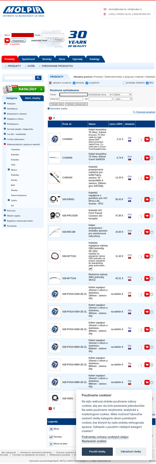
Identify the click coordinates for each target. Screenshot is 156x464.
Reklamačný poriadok (59, 455)
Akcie (62, 59)
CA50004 (67, 139)
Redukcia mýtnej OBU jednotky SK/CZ (97, 277)
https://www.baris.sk (101, 461)
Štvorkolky (12, 226)
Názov (93, 124)
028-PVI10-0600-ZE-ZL (74, 347)
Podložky (15, 175)
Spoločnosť (28, 59)
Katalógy (95, 59)
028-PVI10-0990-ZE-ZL (74, 382)
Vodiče (14, 200)
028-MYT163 (69, 256)
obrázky (80, 82)
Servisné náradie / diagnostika (20, 129)
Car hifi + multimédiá (16, 134)
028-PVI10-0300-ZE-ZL (74, 311)
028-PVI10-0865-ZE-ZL (74, 364)
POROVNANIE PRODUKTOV (57, 66)
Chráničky (15, 149)
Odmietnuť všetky (131, 451)
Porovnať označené (144, 112)
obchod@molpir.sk (117, 9)
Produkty (10, 59)
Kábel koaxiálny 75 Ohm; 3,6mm (97, 131)
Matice (14, 170)
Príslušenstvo (13, 124)
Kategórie (11, 98)
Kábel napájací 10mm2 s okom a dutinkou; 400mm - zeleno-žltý (98, 328)
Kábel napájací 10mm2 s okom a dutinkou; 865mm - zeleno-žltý (98, 363)
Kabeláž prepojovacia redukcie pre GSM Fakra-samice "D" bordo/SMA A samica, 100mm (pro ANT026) (97, 176)
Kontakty (15, 159)
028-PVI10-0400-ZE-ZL (74, 329)
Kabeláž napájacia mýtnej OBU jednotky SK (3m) (98, 247)
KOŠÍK (31, 66)
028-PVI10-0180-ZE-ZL (74, 294)
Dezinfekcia (12, 108)
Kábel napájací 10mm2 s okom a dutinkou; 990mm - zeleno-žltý (98, 381)
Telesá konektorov (19, 195)
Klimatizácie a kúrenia (17, 114)
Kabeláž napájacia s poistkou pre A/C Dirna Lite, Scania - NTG (97, 198)
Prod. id (67, 124)
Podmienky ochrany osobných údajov (105, 437)
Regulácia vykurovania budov (20, 221)
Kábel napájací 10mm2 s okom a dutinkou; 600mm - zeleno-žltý (98, 346)
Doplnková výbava (15, 119)
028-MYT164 (69, 278)
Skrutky (14, 190)
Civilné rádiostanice (15, 139)
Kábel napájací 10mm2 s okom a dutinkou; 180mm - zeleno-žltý (98, 293)
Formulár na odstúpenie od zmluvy (28, 455)
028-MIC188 (68, 232)
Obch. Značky (32, 98)
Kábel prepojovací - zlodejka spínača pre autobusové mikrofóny (97, 231)
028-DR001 (68, 199)
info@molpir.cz (135, 9)
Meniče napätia (13, 215)
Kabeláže (15, 154)
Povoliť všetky (97, 451)
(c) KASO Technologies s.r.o (77, 461)
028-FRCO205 (70, 215)
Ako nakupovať (8, 452)
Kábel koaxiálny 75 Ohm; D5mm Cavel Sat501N (97, 157)
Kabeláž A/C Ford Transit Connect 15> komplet (95, 214)
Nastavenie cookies (94, 441)
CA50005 (67, 157)
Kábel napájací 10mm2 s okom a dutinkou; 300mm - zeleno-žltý (98, 310)
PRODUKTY (14, 66)
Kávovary (11, 210)
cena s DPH (116, 124)
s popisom (94, 82)
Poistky (14, 180)
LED (13, 164)
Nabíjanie (11, 103)
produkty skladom (135, 82)
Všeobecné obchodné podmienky (36, 452)
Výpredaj (77, 59)
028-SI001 (67, 398)
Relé (13, 185)
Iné (12, 205)
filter (151, 82)
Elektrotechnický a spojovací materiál (23, 144)
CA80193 (67, 177)
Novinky (47, 59)
